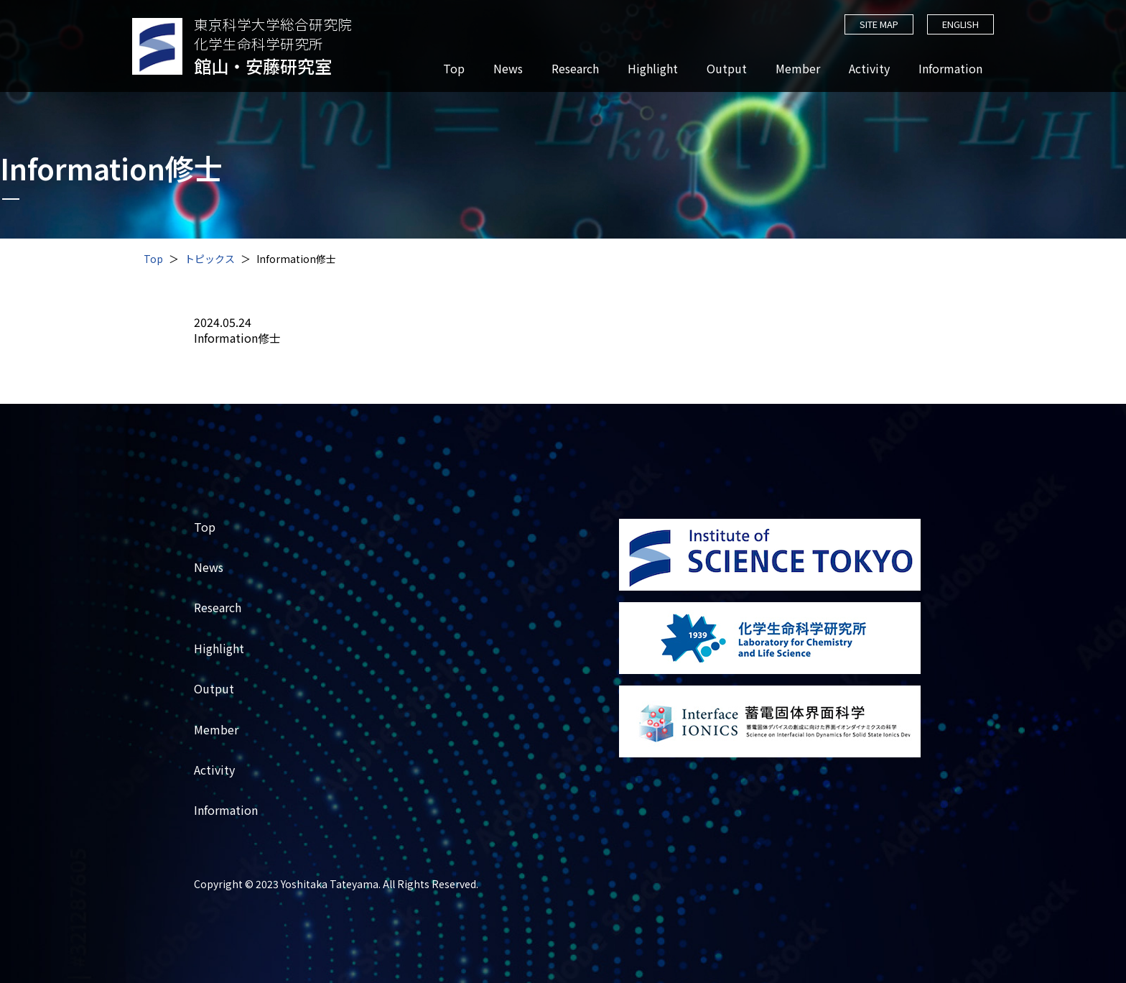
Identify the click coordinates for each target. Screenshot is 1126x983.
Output (727, 68)
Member (798, 68)
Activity (869, 68)
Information (950, 68)
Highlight (653, 68)
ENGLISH (960, 24)
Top (454, 68)
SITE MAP (878, 24)
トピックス (210, 258)
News (508, 68)
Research (575, 68)
